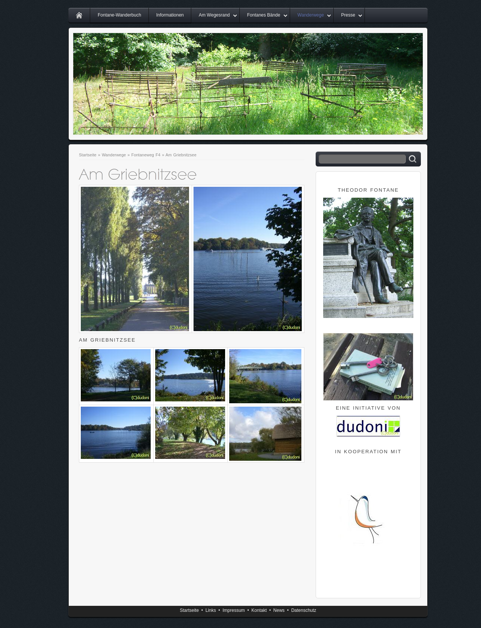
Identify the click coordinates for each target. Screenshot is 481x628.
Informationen (170, 15)
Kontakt (259, 610)
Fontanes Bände (263, 15)
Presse (348, 15)
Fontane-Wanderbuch (119, 15)
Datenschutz (303, 610)
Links (211, 610)
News (278, 610)
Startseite (88, 155)
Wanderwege (311, 15)
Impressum (233, 610)
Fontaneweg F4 (145, 155)
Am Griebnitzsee (181, 155)
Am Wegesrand (214, 15)
